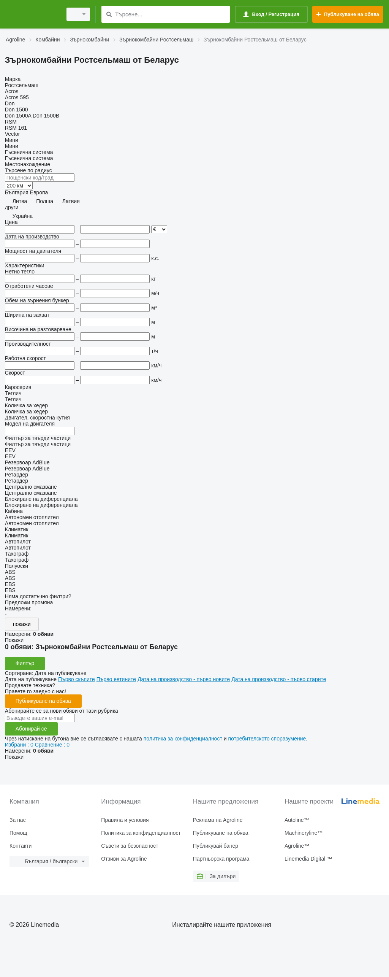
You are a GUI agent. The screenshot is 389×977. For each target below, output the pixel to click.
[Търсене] (109, 14)
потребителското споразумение (267, 739)
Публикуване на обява (43, 701)
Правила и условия (125, 820)
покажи (22, 624)
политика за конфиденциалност (183, 739)
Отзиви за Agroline (124, 859)
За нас (17, 820)
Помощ (18, 833)
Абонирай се (31, 729)
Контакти (20, 846)
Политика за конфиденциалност (141, 833)
